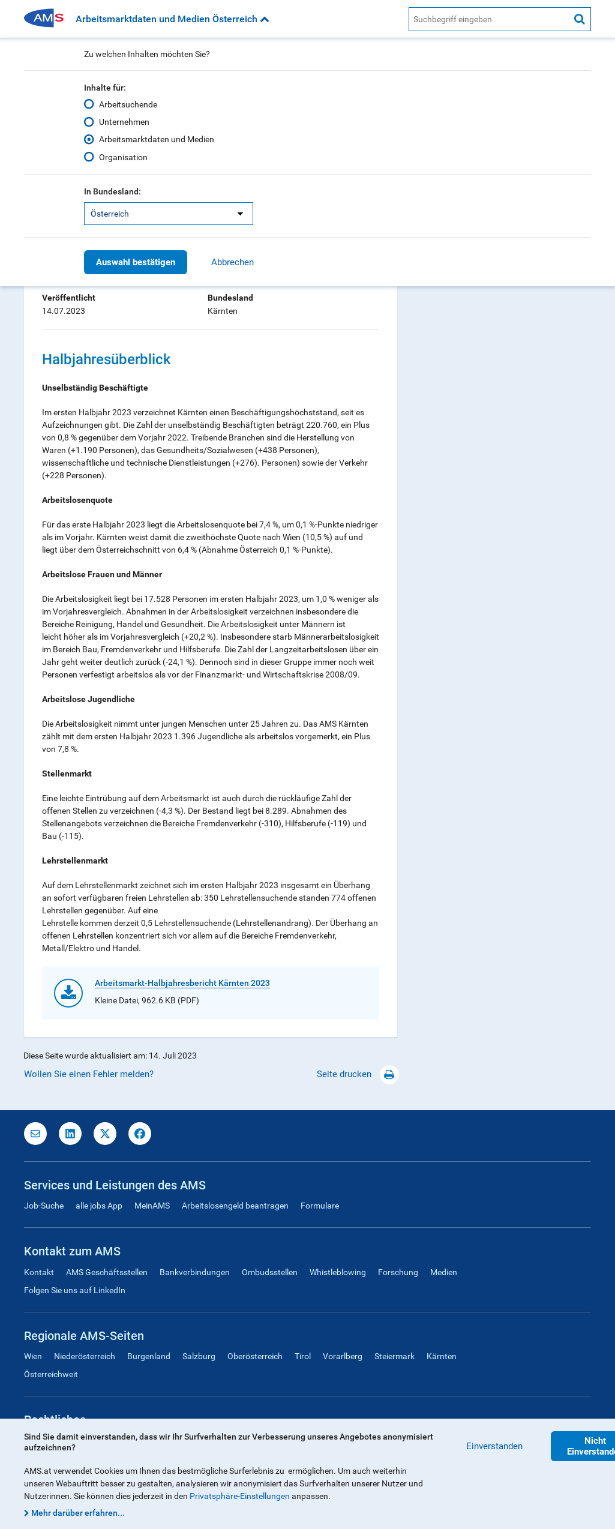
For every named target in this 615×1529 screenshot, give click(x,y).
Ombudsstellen (270, 1272)
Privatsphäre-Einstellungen (240, 1496)
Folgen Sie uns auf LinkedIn (74, 1290)
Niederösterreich (84, 1356)
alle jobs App (99, 1205)
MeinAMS (152, 1205)
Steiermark (394, 1356)
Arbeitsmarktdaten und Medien (156, 139)
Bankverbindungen (195, 1272)
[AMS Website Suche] (489, 19)
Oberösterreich (255, 1356)
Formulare (320, 1205)
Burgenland (148, 1356)
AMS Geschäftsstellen (107, 1272)
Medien (443, 1272)
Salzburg (198, 1356)
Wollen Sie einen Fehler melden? (89, 1074)
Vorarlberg (342, 1356)
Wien (33, 1356)
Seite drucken (358, 1074)
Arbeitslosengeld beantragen (235, 1205)
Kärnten (442, 1356)
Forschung (398, 1272)
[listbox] (169, 213)
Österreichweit (51, 1374)
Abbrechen (232, 262)
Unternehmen (124, 122)
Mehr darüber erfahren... (78, 1513)
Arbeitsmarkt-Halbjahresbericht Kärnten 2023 (182, 983)
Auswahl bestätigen (135, 262)
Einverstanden (494, 1446)
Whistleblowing (338, 1272)
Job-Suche (44, 1205)
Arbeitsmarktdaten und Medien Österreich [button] (172, 19)
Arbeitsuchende (128, 104)
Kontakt (39, 1272)
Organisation (123, 156)
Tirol (303, 1356)
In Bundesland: (112, 191)
